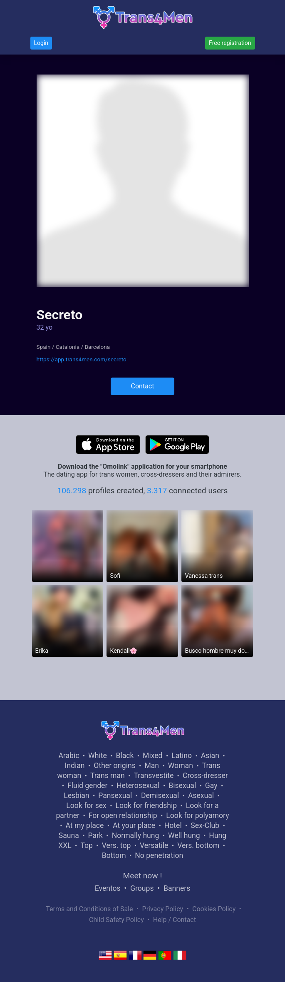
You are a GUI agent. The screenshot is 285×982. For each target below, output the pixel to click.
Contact (142, 386)
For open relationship (123, 815)
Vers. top (116, 845)
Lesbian (76, 795)
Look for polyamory (197, 815)
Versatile (154, 845)
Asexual (201, 795)
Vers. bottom (198, 845)
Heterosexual (137, 785)
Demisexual (160, 795)
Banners (177, 888)
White (97, 755)
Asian (210, 755)
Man (151, 765)
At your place (134, 825)
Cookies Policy (213, 909)
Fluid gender (87, 785)
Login (41, 43)
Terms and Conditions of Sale (89, 909)
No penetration (159, 855)
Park (95, 835)
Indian (75, 765)
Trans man (107, 775)
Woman (180, 765)
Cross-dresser (205, 775)
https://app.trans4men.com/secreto (81, 359)
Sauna (69, 835)
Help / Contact (174, 920)
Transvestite (153, 775)
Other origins (114, 765)
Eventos (108, 888)
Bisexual (182, 785)
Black (125, 755)
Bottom (114, 855)
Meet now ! (142, 875)
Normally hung (135, 835)
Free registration (230, 43)
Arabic (68, 755)
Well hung (184, 835)
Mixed (152, 755)
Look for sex (86, 805)
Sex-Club (205, 825)
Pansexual (115, 795)
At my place (85, 825)
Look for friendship (146, 805)
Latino (181, 755)
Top (86, 845)
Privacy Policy (162, 909)
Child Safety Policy (116, 920)
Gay (211, 785)
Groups (142, 888)
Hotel (173, 825)
